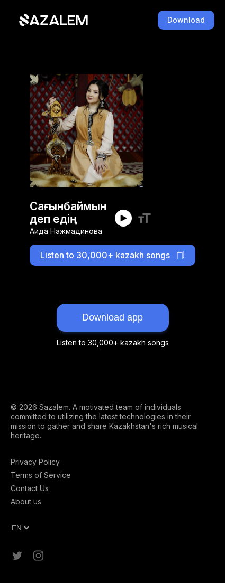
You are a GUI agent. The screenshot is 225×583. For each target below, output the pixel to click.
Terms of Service (41, 475)
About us (26, 501)
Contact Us (30, 488)
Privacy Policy (35, 461)
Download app (112, 317)
